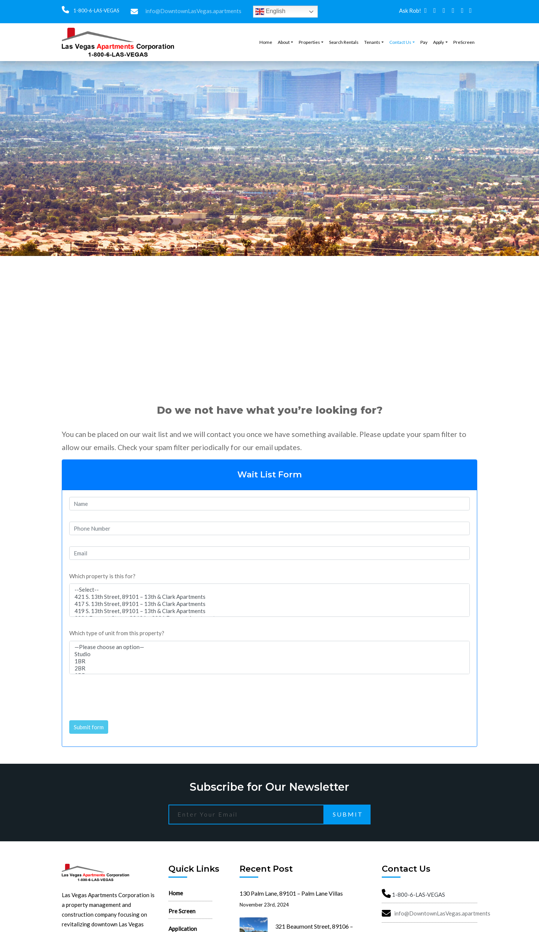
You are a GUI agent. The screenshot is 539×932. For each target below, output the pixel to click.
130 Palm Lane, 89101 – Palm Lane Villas (291, 893)
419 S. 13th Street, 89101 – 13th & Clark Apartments (269, 611)
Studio (269, 654)
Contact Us (400, 42)
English (270, 11)
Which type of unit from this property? (116, 633)
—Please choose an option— (269, 647)
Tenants (372, 42)
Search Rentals (344, 42)
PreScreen (464, 42)
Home (265, 42)
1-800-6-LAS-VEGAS (95, 10)
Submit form (89, 727)
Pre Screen (181, 911)
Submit (348, 814)
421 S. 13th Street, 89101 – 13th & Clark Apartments (269, 596)
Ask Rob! (410, 10)
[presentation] (126, 694)
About (284, 42)
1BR (269, 661)
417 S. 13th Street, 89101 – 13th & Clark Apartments (269, 603)
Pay (423, 42)
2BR (269, 668)
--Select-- (269, 589)
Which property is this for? (102, 576)
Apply (438, 42)
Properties (309, 42)
